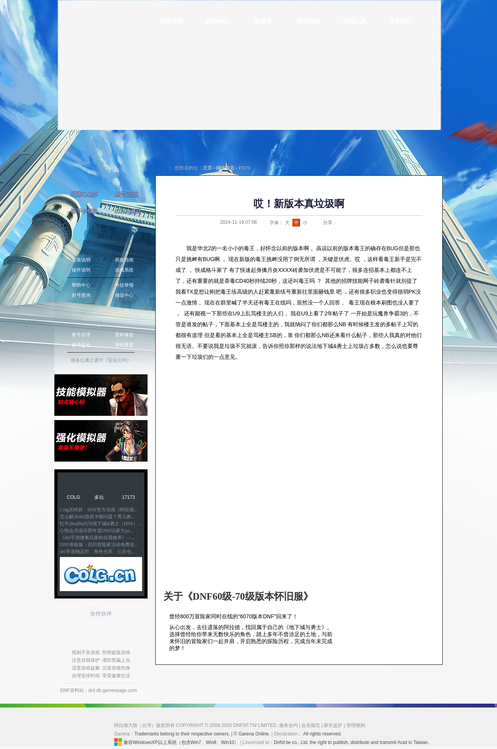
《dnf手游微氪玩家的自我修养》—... (97, 537)
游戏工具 (354, 21)
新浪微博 (341, 223)
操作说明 (81, 270)
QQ (351, 223)
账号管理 (81, 334)
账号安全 (81, 345)
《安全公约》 (117, 360)
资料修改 (124, 334)
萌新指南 (124, 260)
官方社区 (400, 21)
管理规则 (355, 725)
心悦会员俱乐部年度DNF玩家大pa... (96, 530)
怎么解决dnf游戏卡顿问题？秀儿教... (97, 516)
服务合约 (288, 725)
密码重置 (124, 345)
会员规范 (310, 725)
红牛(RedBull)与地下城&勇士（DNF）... (100, 523)
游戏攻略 (308, 21)
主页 (207, 168)
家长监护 (333, 725)
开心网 (380, 223)
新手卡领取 (84, 211)
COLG (73, 497)
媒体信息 (225, 168)
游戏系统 (124, 270)
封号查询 (81, 295)
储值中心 (124, 295)
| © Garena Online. (250, 734)
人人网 (370, 223)
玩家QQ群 (84, 193)
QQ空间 (360, 223)
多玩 (99, 497)
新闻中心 (217, 21)
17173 (128, 497)
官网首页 (171, 21)
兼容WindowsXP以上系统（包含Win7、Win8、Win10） (176, 742)
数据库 (263, 21)
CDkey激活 (128, 211)
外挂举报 (124, 285)
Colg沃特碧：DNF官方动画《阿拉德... (98, 509)
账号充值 (126, 193)
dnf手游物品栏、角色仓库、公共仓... (97, 551)
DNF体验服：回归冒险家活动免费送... (99, 544)
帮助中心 (81, 285)
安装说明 (81, 260)
